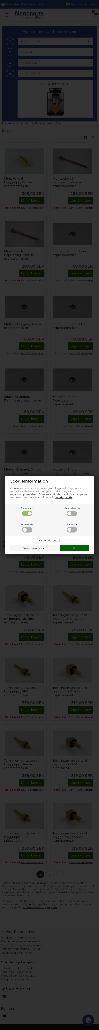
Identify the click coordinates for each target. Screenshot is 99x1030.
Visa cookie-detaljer (49, 540)
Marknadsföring (72, 511)
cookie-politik (63, 497)
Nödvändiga (27, 511)
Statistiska (72, 527)
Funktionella (27, 527)
